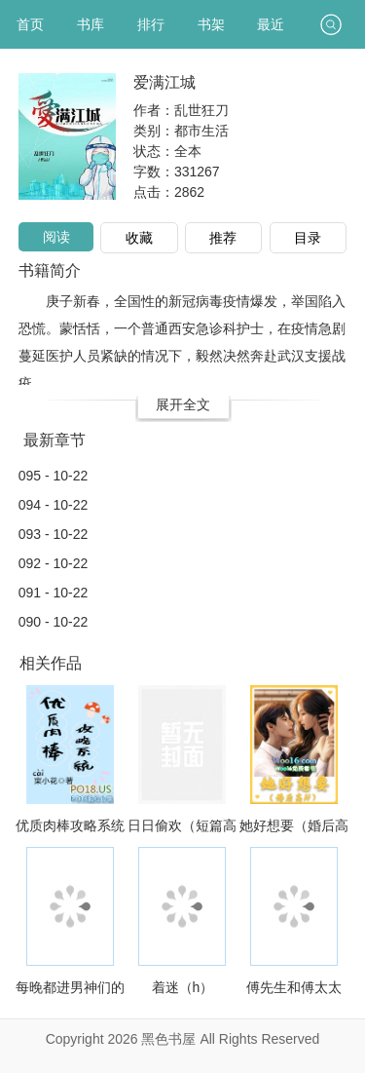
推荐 (223, 238)
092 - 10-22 (53, 563)
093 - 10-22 (53, 534)
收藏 (139, 238)
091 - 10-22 (53, 592)
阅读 (56, 237)
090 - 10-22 (53, 622)
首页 (30, 24)
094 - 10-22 (53, 505)
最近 (270, 24)
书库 (90, 24)
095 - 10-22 (53, 475)
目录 (307, 238)
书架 (211, 24)
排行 (150, 24)
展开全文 (183, 404)
